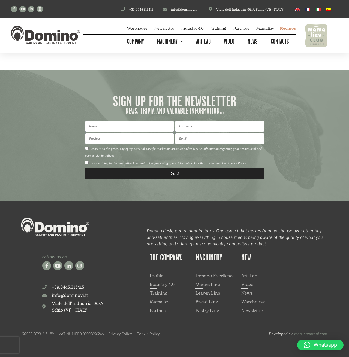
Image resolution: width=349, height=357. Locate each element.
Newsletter (164, 28)
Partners (241, 28)
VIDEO (229, 41)
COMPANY (135, 41)
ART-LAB (203, 41)
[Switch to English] (297, 9)
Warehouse (137, 28)
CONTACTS (280, 41)
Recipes (288, 28)
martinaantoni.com (310, 334)
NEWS (253, 41)
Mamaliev (265, 28)
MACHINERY (170, 41)
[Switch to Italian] (318, 9)
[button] (320, 345)
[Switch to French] (308, 9)
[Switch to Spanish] (328, 9)
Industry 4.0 (192, 28)
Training (218, 28)
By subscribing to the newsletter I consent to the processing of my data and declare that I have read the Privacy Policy (167, 163)
